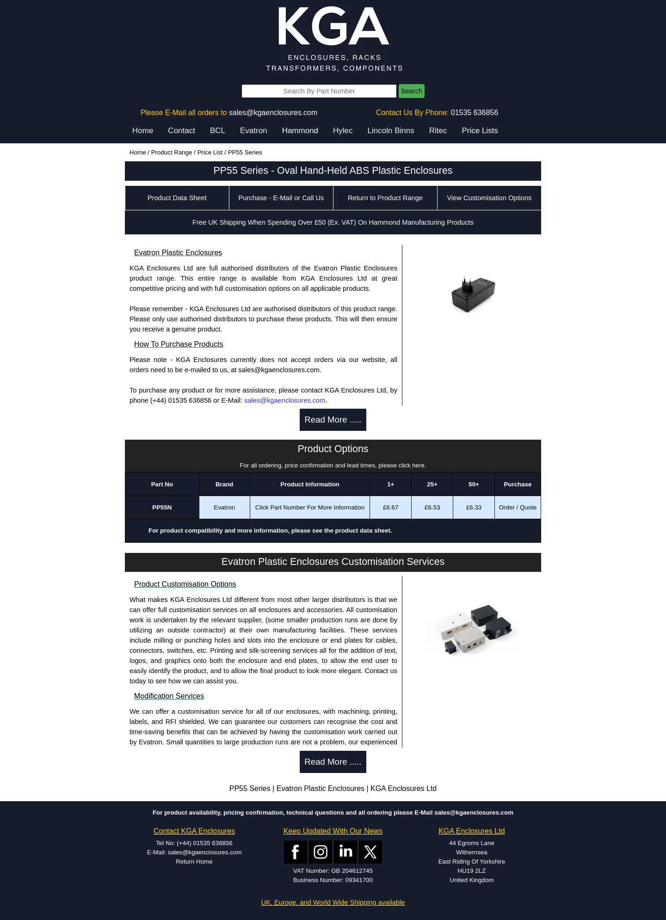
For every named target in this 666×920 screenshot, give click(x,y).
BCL (217, 130)
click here (412, 465)
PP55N (162, 507)
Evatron (253, 130)
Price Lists (480, 130)
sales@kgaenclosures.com (273, 113)
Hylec (343, 130)
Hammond (300, 130)
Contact (181, 130)
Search (411, 91)
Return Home (194, 861)
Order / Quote (518, 507)
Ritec (438, 130)
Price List (210, 152)
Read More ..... (332, 419)
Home (142, 130)
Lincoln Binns (391, 130)
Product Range (171, 152)
